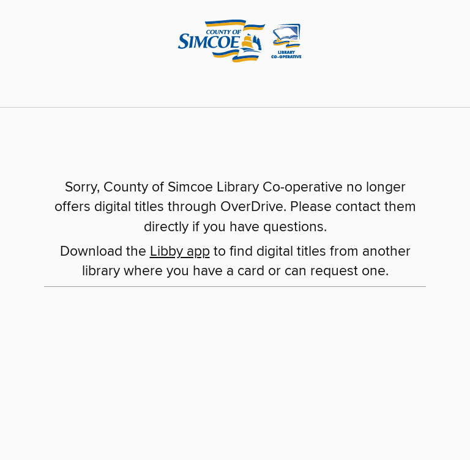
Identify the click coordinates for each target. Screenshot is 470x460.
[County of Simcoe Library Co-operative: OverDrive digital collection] (235, 39)
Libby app (180, 252)
